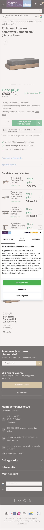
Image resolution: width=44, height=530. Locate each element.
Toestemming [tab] (8, 239)
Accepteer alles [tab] (22, 282)
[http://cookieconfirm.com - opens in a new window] (31, 232)
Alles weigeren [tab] (22, 296)
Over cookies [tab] (22, 239)
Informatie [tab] (36, 239)
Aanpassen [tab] (22, 289)
